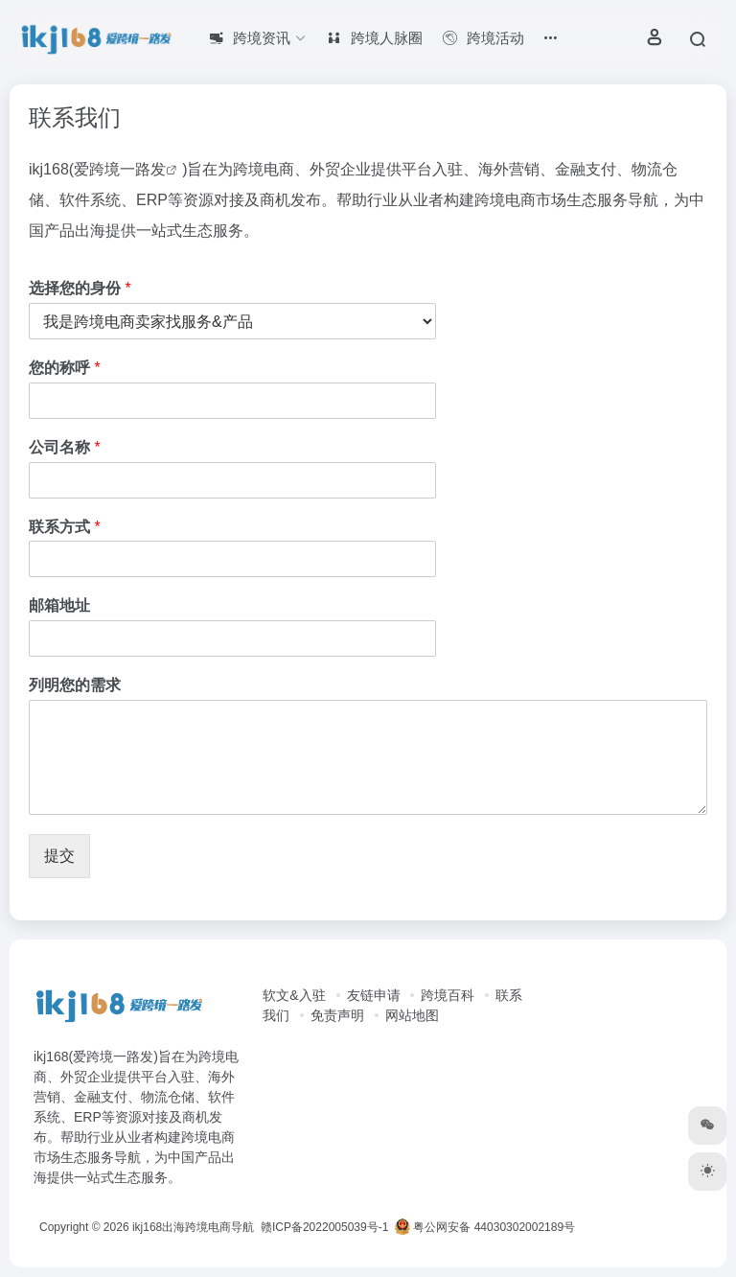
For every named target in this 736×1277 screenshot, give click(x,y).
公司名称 (65, 447)
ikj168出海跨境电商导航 (193, 1227)
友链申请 (374, 995)
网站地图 (412, 1015)
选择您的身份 (80, 288)
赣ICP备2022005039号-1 (323, 1227)
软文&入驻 (294, 995)
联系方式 (65, 527)
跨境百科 (447, 995)
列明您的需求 (75, 685)
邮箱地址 (59, 605)
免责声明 (337, 1015)
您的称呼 (65, 368)
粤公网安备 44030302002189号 (485, 1227)
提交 (59, 855)
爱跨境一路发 (120, 169)
